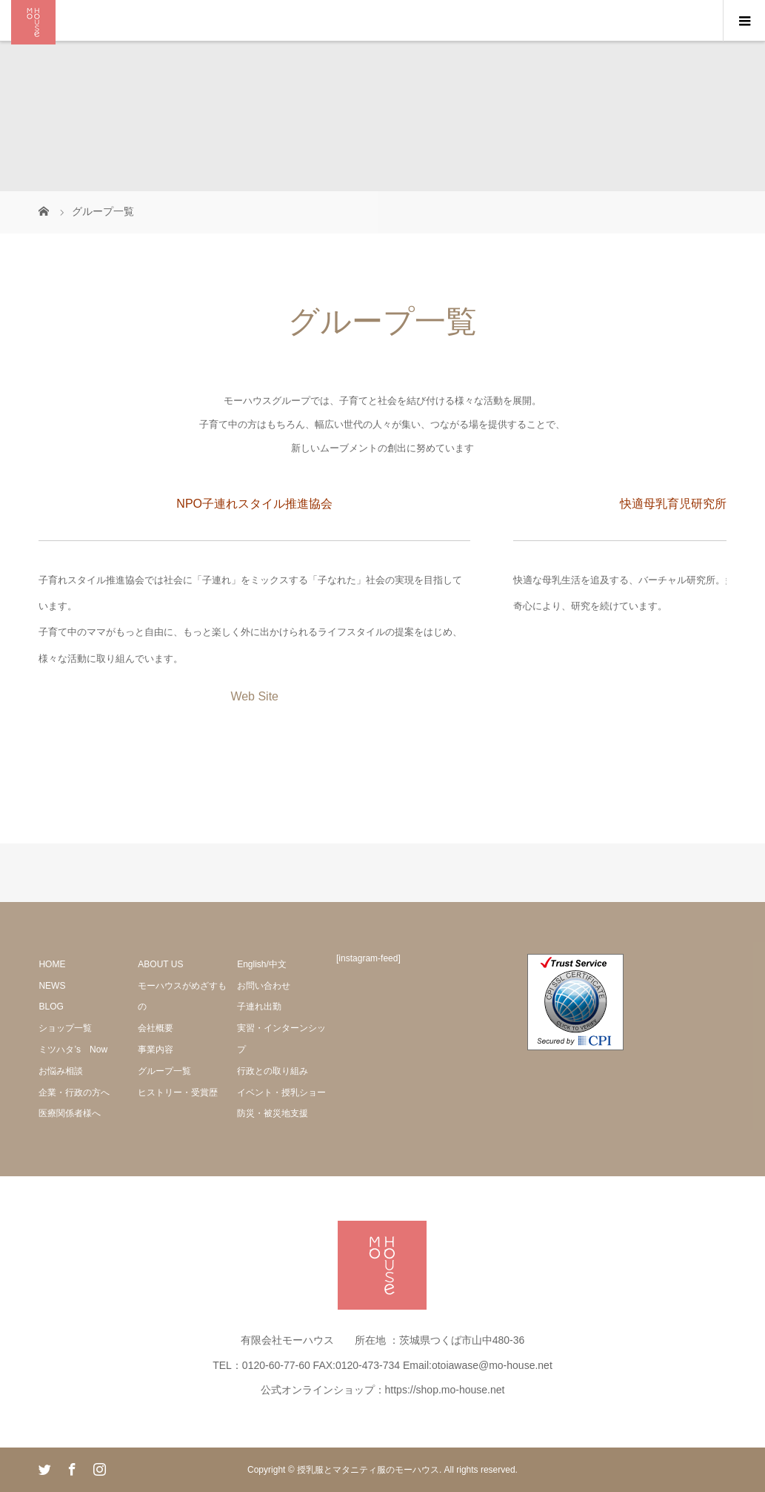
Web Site (254, 696)
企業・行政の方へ (74, 1092)
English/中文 (262, 964)
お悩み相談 (61, 1071)
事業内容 (155, 1049)
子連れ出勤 (259, 1006)
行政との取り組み (272, 1071)
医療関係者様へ (70, 1113)
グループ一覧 (164, 1071)
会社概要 (155, 1028)
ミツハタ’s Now (73, 1049)
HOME (52, 964)
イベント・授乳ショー (281, 1092)
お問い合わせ (263, 986)
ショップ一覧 (65, 1028)
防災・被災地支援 (272, 1113)
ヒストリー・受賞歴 (178, 1092)
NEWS (52, 986)
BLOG (51, 1006)
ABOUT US (160, 964)
